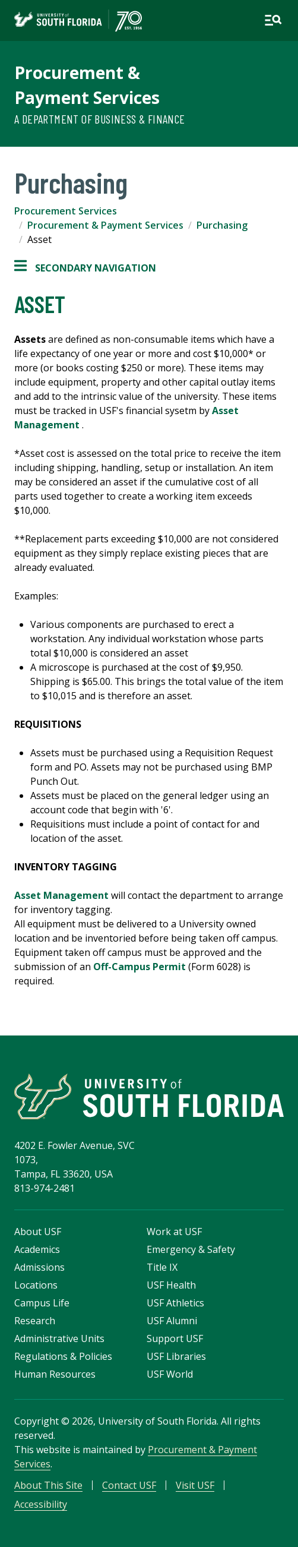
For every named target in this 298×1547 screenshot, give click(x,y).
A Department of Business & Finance (99, 119)
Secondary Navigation (85, 268)
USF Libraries (176, 1356)
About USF (37, 1231)
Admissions (39, 1267)
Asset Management (61, 895)
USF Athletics (175, 1302)
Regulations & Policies (63, 1356)
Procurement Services (65, 210)
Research (34, 1320)
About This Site (48, 1485)
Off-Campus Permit (139, 966)
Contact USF (129, 1485)
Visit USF (195, 1485)
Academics (37, 1249)
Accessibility (40, 1504)
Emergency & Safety (191, 1249)
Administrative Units (59, 1338)
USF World (170, 1374)
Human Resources (55, 1374)
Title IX (162, 1267)
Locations (36, 1285)
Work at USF (174, 1231)
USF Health (171, 1285)
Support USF (175, 1338)
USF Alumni (172, 1320)
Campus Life (41, 1302)
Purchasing (222, 225)
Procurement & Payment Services (105, 225)
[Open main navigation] (273, 20)
